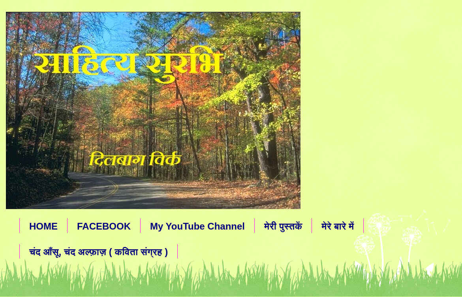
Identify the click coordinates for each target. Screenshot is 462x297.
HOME (43, 226)
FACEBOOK (104, 226)
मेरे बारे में (337, 226)
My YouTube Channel (197, 226)
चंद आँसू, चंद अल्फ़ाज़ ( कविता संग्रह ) (98, 252)
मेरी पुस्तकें (283, 226)
